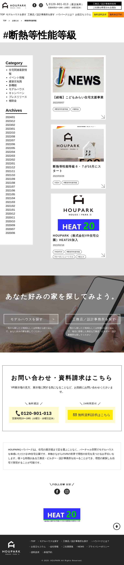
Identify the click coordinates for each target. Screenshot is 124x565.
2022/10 (10, 132)
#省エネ (81, 257)
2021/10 (10, 175)
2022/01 (10, 163)
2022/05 (10, 148)
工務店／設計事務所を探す (41, 14)
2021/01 (10, 209)
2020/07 (10, 229)
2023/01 (10, 128)
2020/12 (10, 213)
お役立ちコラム (83, 14)
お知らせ (15, 21)
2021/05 (10, 194)
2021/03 (10, 202)
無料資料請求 (100, 14)
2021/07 (10, 186)
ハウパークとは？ (65, 14)
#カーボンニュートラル (64, 257)
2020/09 (10, 225)
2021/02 (10, 206)
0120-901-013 (65, 4)
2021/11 (10, 171)
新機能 (13, 85)
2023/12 (10, 121)
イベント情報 (16, 77)
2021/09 (10, 179)
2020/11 (10, 217)
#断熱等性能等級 (61, 109)
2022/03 (10, 155)
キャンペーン (16, 93)
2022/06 (10, 144)
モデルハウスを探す (16, 14)
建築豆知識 (15, 81)
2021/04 (10, 198)
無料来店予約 (116, 14)
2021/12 (10, 167)
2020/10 (10, 221)
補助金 (13, 100)
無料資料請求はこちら (91, 415)
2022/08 (10, 136)
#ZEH (57, 183)
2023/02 (10, 125)
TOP (2, 14)
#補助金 (75, 109)
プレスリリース (18, 96)
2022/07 (10, 140)
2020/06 (10, 233)
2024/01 (10, 117)
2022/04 (10, 152)
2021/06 (10, 190)
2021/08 (10, 182)
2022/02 (10, 159)
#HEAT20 (58, 252)
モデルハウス (16, 89)
